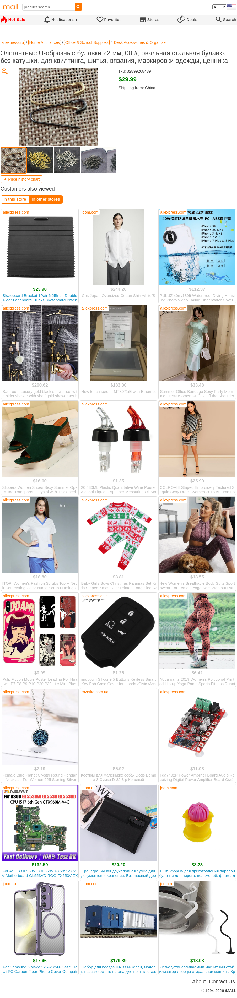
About (199, 981)
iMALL (230, 990)
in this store (14, 199)
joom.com (90, 212)
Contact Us (222, 981)
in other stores (46, 199)
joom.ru (88, 787)
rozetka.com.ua (95, 692)
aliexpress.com (16, 212)
